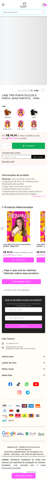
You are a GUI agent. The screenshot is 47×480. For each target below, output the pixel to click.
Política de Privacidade (11, 468)
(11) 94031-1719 (12, 343)
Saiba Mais (23, 375)
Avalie (36, 90)
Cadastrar (23, 326)
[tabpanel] (7, 74)
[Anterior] (2, 229)
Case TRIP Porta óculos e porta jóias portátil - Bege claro (17, 245)
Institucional (23, 356)
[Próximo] (44, 229)
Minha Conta (23, 369)
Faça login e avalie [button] (21, 281)
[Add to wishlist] (42, 91)
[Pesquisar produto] (43, 12)
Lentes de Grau (23, 362)
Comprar (30, 146)
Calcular (38, 157)
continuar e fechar (23, 476)
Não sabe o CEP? (8, 161)
